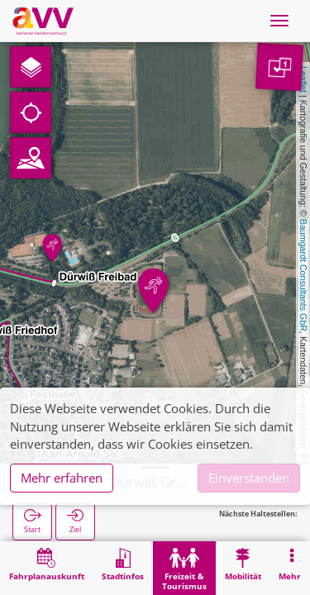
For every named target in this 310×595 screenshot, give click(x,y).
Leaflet (303, 79)
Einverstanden (248, 477)
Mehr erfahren (62, 477)
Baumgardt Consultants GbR (303, 275)
